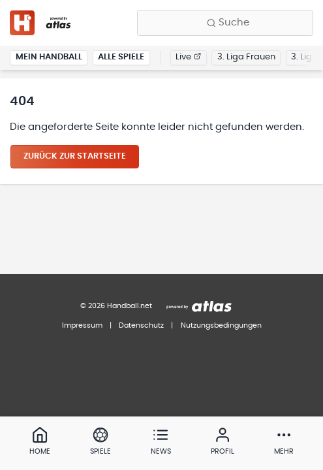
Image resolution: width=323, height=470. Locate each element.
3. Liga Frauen (246, 57)
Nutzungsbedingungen (221, 325)
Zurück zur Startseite (74, 156)
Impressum (82, 325)
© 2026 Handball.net (116, 305)
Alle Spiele (121, 57)
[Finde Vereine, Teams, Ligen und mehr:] (225, 23)
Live (188, 57)
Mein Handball (49, 57)
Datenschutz (141, 325)
